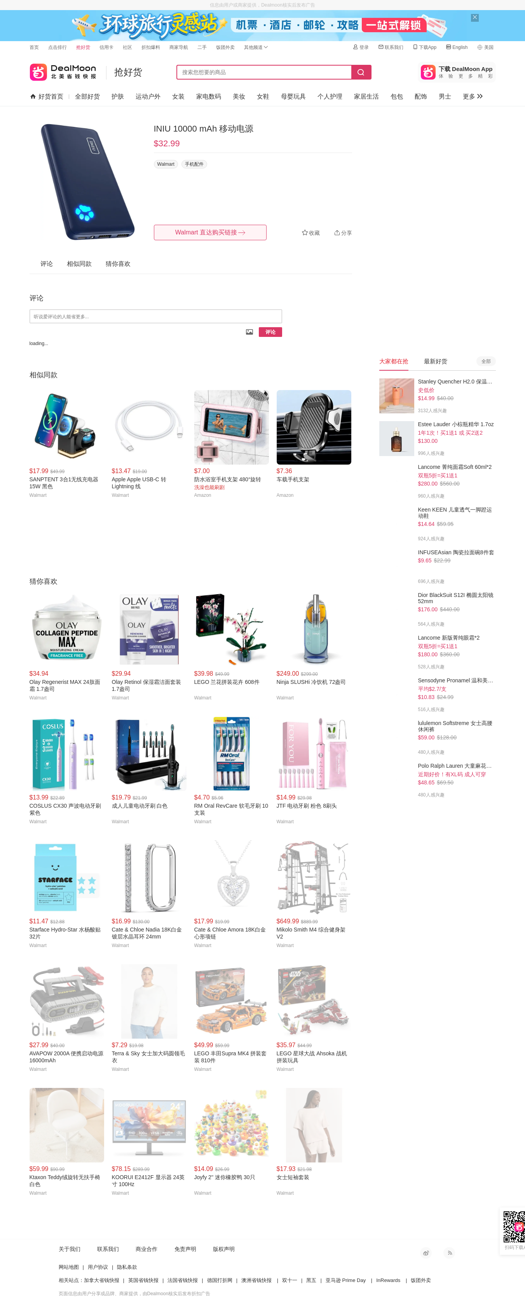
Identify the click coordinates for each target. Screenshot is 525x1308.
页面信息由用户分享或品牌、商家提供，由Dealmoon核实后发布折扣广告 (135, 1293)
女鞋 (263, 96)
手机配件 (194, 164)
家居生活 (366, 96)
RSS (449, 1253)
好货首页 (46, 96)
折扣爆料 (150, 47)
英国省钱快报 (143, 1280)
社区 (127, 47)
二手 (202, 47)
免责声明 (185, 1249)
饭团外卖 (225, 47)
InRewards (388, 1280)
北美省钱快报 (63, 70)
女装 (178, 96)
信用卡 (106, 47)
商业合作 (146, 1249)
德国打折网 (219, 1280)
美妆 (239, 96)
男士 (445, 96)
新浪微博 (426, 1253)
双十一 (289, 1280)
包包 (397, 96)
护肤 (118, 96)
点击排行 (57, 47)
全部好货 (87, 96)
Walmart (165, 164)
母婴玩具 (293, 96)
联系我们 (390, 47)
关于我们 (69, 1249)
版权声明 (224, 1249)
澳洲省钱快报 (256, 1280)
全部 (486, 361)
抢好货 (83, 47)
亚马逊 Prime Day (346, 1280)
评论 (270, 332)
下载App (424, 47)
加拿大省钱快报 (101, 1280)
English (456, 47)
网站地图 (69, 1267)
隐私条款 (127, 1267)
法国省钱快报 (182, 1280)
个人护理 (329, 96)
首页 (34, 47)
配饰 (421, 96)
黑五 (311, 1280)
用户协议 (98, 1267)
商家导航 (178, 47)
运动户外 (148, 96)
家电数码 (208, 96)
